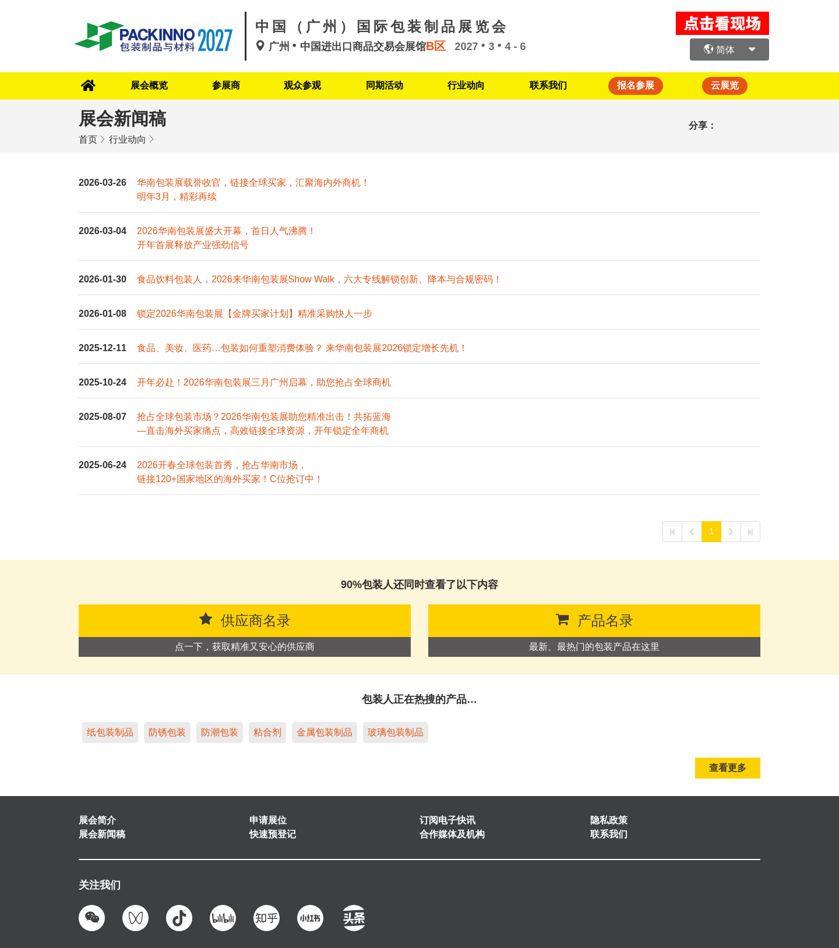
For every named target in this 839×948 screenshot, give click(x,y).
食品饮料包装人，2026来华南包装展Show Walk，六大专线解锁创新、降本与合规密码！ (319, 279)
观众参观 (299, 85)
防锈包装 (167, 732)
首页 (88, 139)
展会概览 (142, 85)
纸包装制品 (110, 732)
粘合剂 (267, 732)
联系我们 (550, 85)
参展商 (221, 85)
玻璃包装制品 (396, 732)
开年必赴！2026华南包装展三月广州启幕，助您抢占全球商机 (264, 382)
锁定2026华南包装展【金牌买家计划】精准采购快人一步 (254, 313)
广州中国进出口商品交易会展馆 (354, 46)
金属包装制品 (324, 732)
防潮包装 (219, 732)
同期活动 (382, 85)
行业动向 (466, 85)
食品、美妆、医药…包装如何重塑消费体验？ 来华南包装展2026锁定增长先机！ (302, 347)
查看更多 (727, 767)
